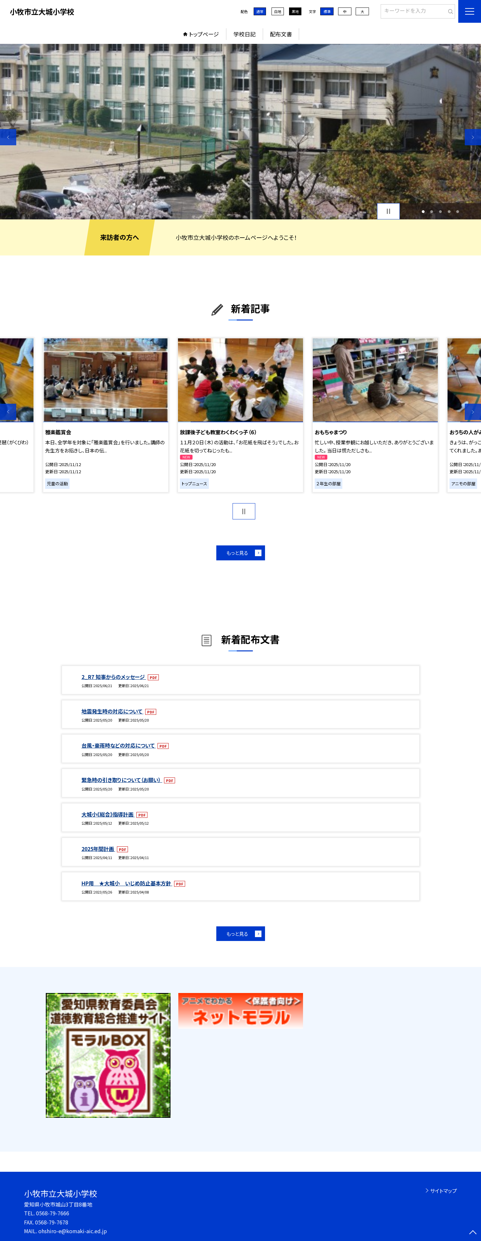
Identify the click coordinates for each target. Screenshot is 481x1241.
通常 (259, 11)
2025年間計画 (98, 849)
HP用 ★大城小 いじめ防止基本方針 (127, 883)
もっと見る (237, 552)
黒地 (295, 11)
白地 (277, 11)
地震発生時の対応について (113, 711)
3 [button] (440, 211)
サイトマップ (443, 1191)
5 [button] (457, 211)
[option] (240, 131)
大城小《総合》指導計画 (108, 814)
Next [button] (473, 137)
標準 (327, 11)
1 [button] (423, 211)
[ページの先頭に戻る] (473, 1233)
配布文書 (281, 34)
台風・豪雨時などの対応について (119, 745)
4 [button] (449, 211)
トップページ (204, 34)
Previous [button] (8, 137)
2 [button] (431, 211)
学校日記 (245, 34)
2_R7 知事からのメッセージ (114, 677)
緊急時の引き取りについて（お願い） (122, 780)
